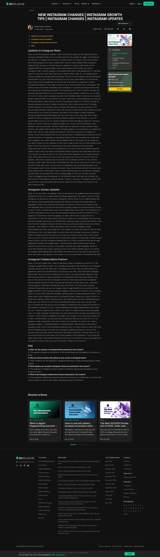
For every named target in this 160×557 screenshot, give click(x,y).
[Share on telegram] (24, 466)
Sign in (139, 4)
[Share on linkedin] (21, 466)
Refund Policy (139, 546)
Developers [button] (97, 4)
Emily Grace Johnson (42, 27)
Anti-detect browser (37, 420)
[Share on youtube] (28, 466)
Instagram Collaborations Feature (44, 42)
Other (126, 514)
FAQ (32, 46)
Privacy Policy (117, 546)
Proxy (102, 420)
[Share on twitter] (17, 466)
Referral (84, 3)
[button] (132, 4)
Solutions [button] (56, 4)
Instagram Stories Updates (41, 39)
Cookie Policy (128, 546)
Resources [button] (67, 4)
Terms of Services (105, 546)
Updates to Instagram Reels (42, 36)
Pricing (76, 3)
